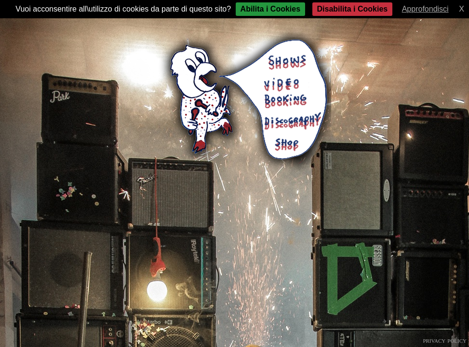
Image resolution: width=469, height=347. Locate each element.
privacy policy (445, 340)
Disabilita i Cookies (352, 9)
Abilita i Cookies (270, 9)
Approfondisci (425, 9)
